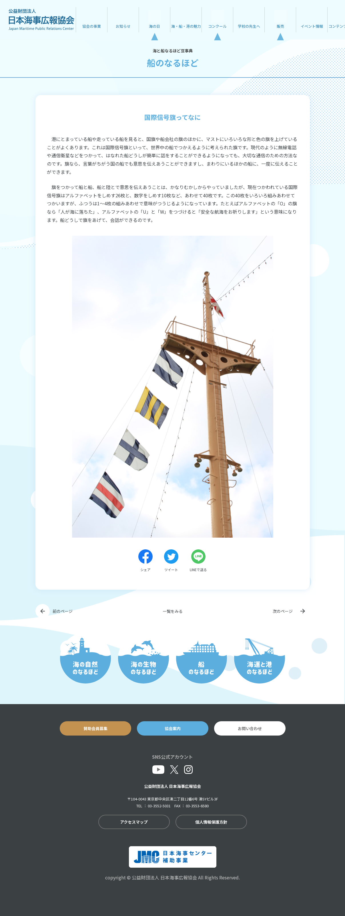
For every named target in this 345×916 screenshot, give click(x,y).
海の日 (154, 26)
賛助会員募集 (95, 728)
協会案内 (173, 728)
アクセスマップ (134, 822)
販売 (280, 26)
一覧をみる (173, 611)
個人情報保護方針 (211, 822)
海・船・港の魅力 (186, 26)
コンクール (217, 26)
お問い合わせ (250, 728)
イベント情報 (312, 26)
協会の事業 (91, 26)
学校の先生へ (249, 26)
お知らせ (123, 26)
